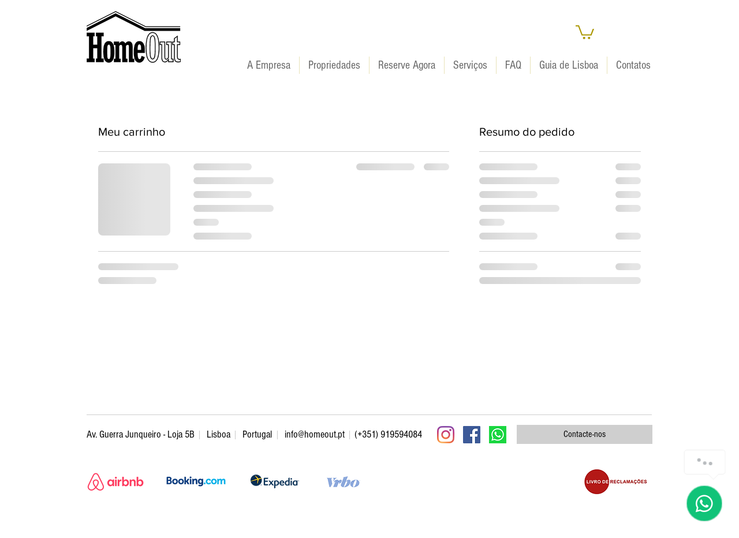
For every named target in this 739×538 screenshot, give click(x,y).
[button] (585, 31)
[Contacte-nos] (584, 434)
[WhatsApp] (497, 434)
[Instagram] (445, 434)
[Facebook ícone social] (471, 434)
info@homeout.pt (315, 434)
